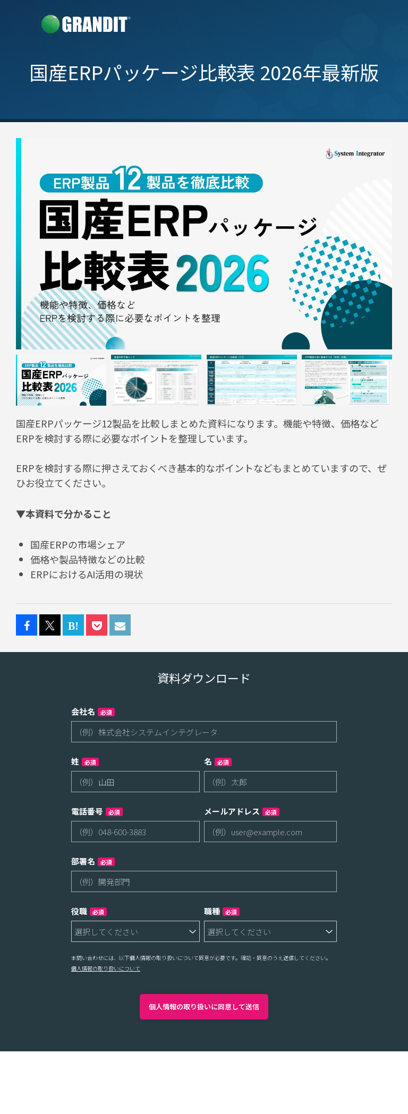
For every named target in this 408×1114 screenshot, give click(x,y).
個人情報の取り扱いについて (105, 968)
